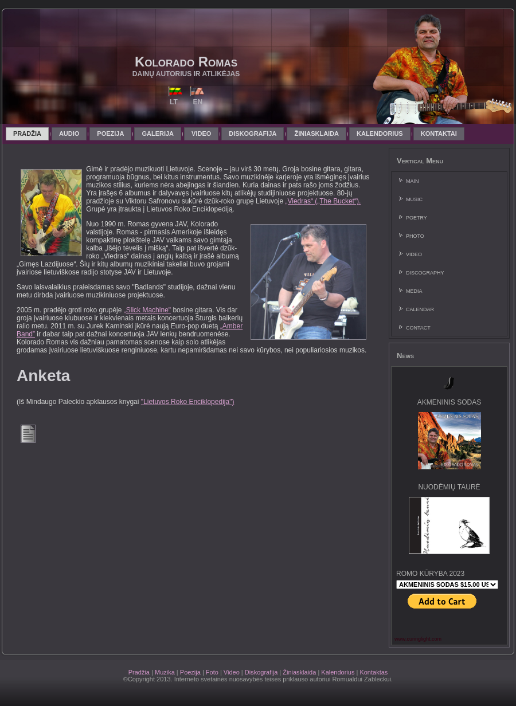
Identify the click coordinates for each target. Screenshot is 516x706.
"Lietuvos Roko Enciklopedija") (187, 402)
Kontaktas (373, 672)
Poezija (190, 672)
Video (232, 672)
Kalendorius (337, 672)
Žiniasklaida (299, 672)
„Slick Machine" (147, 310)
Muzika (165, 672)
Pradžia (139, 672)
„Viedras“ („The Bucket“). (323, 201)
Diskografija (261, 672)
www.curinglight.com (417, 639)
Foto (212, 672)
